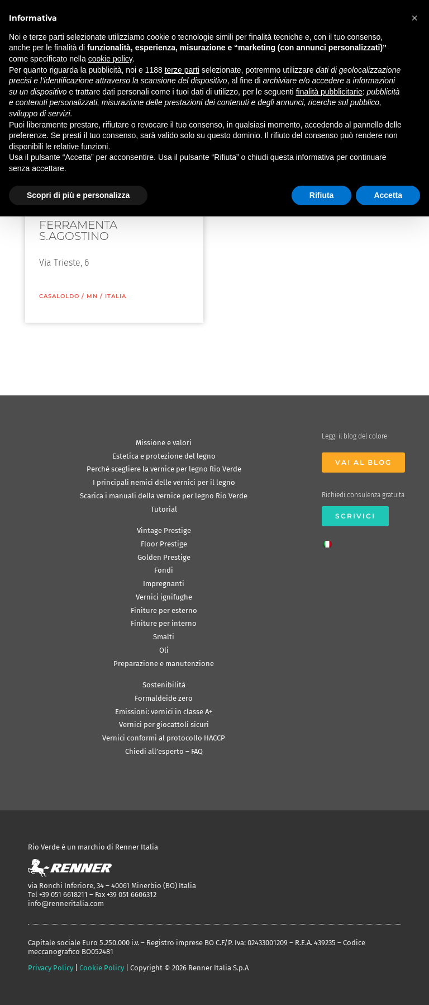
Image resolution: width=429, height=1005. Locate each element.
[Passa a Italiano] (330, 541)
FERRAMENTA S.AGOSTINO (78, 230)
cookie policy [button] (110, 58)
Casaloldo (59, 296)
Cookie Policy (101, 968)
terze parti (182, 69)
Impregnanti (163, 583)
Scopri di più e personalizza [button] (78, 195)
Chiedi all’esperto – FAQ (164, 751)
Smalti (163, 637)
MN (92, 296)
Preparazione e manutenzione (163, 663)
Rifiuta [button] (321, 195)
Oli (164, 650)
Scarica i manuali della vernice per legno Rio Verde (163, 496)
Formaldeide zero (164, 698)
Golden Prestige (163, 557)
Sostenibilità (163, 685)
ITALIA (115, 296)
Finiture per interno (164, 623)
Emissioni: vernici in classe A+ (163, 711)
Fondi (163, 570)
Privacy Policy (50, 968)
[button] (414, 18)
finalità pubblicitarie (329, 91)
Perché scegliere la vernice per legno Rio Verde (164, 469)
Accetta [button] (388, 195)
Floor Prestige (164, 544)
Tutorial (164, 509)
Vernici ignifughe (164, 597)
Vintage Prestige (164, 530)
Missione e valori (164, 442)
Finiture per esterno (164, 610)
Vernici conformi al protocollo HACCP (163, 738)
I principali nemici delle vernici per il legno (164, 482)
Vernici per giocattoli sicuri (164, 724)
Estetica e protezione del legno (164, 456)
